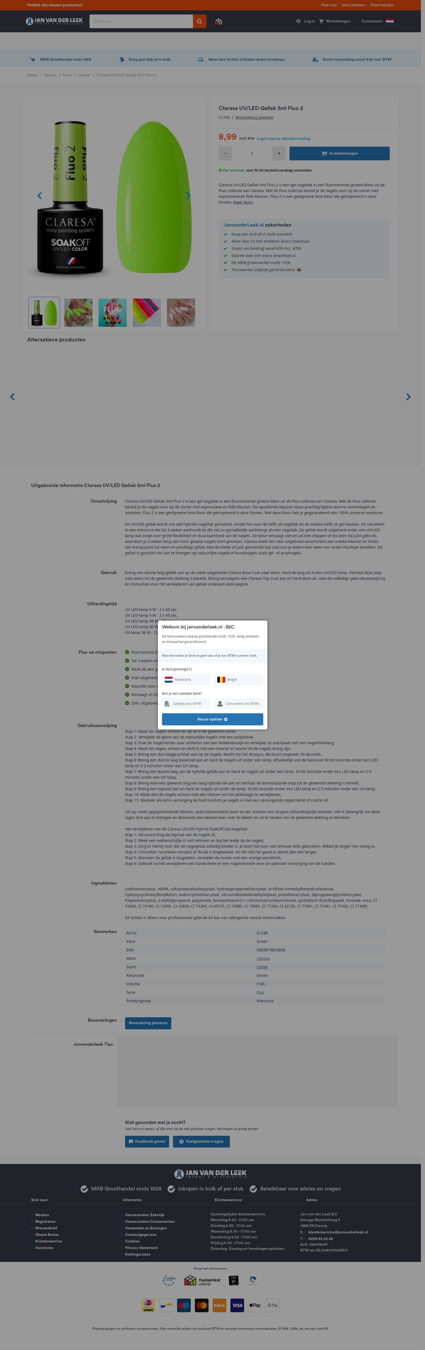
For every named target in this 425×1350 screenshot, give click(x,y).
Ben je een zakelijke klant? (182, 693)
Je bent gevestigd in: (177, 669)
